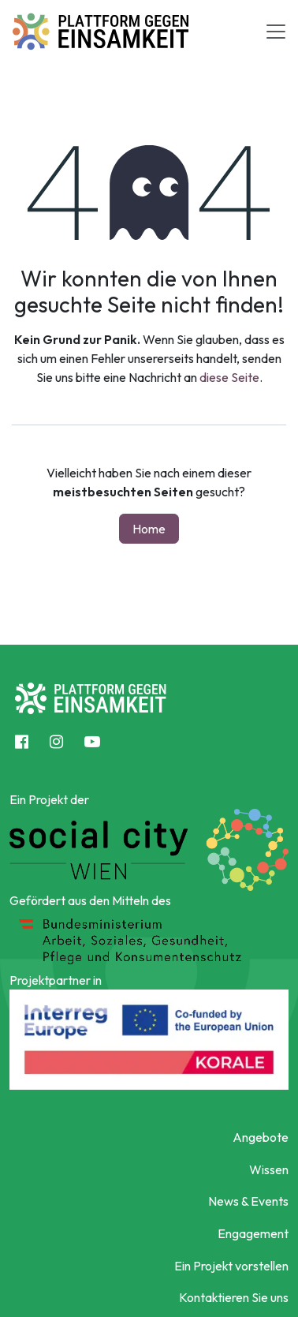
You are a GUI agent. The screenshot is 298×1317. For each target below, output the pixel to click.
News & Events (248, 1201)
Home (149, 529)
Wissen (269, 1169)
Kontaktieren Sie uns (234, 1297)
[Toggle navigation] (276, 31)
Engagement (253, 1233)
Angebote (261, 1137)
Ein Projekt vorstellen (231, 1266)
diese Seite (229, 377)
